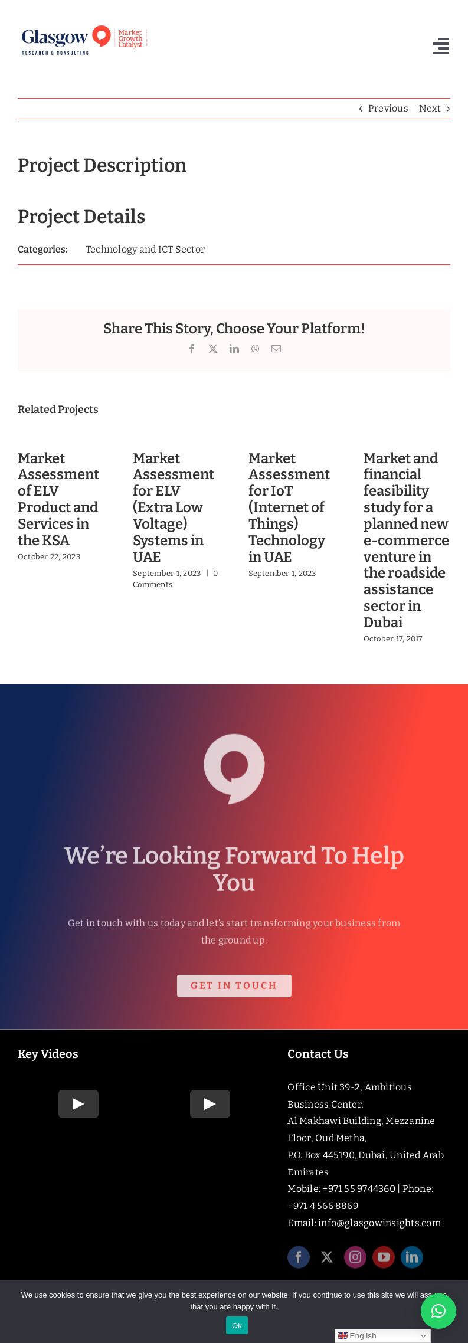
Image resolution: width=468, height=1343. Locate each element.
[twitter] (327, 1261)
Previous (388, 108)
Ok (237, 1325)
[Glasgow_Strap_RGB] (84, 25)
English (357, 1336)
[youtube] (383, 1261)
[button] (438, 1311)
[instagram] (355, 1261)
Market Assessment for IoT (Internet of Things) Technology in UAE (289, 507)
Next (430, 108)
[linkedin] (412, 1261)
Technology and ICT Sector (145, 249)
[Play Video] (78, 1104)
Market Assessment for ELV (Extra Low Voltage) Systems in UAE (173, 507)
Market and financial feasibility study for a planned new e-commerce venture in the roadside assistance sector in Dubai (406, 540)
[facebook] (298, 1261)
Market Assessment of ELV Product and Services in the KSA (58, 499)
